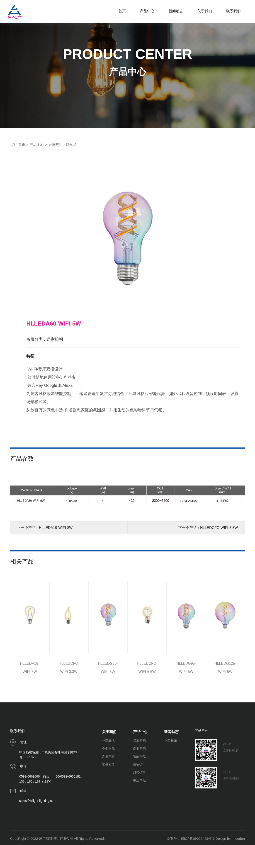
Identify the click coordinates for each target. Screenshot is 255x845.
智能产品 (139, 789)
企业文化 (108, 781)
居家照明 (55, 145)
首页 (122, 11)
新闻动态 (176, 11)
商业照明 (139, 781)
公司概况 (108, 773)
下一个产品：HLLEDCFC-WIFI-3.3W (208, 559)
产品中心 (147, 11)
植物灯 (138, 796)
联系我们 (233, 11)
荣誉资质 (108, 796)
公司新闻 (170, 773)
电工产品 (139, 812)
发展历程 (108, 789)
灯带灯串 (139, 804)
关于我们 (204, 11)
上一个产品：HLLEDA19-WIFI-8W (45, 559)
